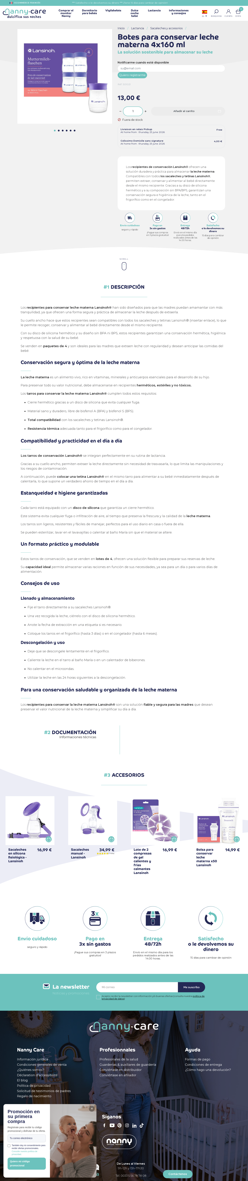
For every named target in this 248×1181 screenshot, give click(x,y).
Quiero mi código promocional (20, 1163)
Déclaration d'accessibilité (37, 1075)
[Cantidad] (133, 111)
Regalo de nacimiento (34, 1096)
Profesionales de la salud (119, 1059)
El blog (22, 1080)
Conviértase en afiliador (118, 1075)
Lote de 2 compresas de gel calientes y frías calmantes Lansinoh (143, 861)
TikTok (142, 1128)
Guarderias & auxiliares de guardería (128, 1065)
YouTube (113, 1128)
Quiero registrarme (132, 75)
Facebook (105, 1128)
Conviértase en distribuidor (121, 1070)
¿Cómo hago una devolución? (208, 1070)
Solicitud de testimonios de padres (44, 1091)
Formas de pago (197, 1059)
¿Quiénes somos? (30, 1070)
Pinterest (120, 1128)
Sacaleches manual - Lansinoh (80, 853)
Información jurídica (32, 1059)
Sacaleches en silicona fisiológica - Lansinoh (17, 855)
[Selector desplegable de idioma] (204, 14)
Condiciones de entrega (203, 1065)
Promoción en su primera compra (24, 1116)
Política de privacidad (34, 1086)
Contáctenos (177, 1174)
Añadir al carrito (183, 111)
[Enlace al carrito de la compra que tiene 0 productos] (238, 11)
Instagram (128, 1128)
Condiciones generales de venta (42, 1065)
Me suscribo (191, 987)
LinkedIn (135, 1127)
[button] (216, 11)
